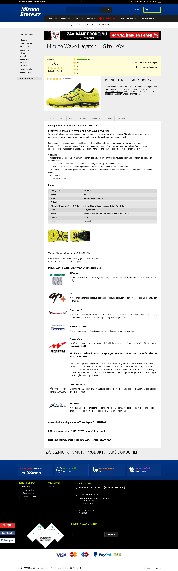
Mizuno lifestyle (25, 72)
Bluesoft (157, 568)
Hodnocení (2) (123, 118)
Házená (22, 53)
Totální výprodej (109, 18)
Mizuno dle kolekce (128, 18)
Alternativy (96, 118)
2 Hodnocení (67, 79)
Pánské (51, 18)
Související (109, 118)
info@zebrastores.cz (114, 92)
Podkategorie (27, 79)
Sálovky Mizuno (26, 50)
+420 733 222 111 (139, 2)
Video (70, 118)
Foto (61, 118)
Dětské (77, 18)
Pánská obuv (65, 25)
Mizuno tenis (24, 60)
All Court (23, 63)
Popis (52, 118)
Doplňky (89, 18)
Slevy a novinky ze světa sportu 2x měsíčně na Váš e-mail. (92, 529)
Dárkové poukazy (148, 18)
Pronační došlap (26, 43)
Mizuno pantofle (26, 69)
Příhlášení (137, 10)
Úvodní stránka (52, 25)
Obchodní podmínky (28, 496)
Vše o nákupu (86, 2)
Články (96, 2)
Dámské (63, 18)
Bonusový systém (27, 490)
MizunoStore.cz (39, 2)
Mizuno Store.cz (30, 12)
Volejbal (23, 56)
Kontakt (104, 2)
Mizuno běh (24, 40)
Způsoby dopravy (27, 493)
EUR (159, 2)
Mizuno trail (78, 25)
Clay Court (23, 66)
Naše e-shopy (74, 2)
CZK (154, 2)
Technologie (82, 118)
